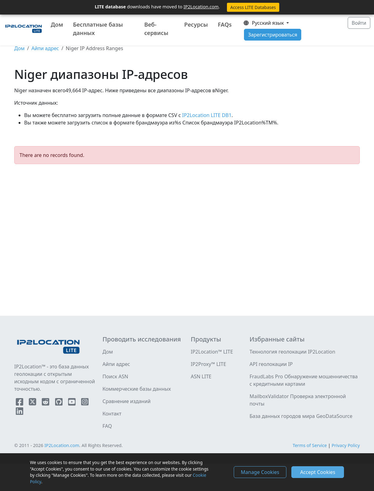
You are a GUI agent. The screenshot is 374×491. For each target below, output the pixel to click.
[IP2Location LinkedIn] (19, 412)
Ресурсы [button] (196, 24)
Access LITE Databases (253, 7)
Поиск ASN (115, 376)
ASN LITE (201, 376)
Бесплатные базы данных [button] (98, 29)
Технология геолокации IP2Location (292, 351)
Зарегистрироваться (272, 34)
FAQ (107, 426)
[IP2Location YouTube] (72, 403)
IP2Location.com (201, 6)
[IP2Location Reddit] (46, 403)
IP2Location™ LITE (212, 351)
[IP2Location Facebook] (20, 403)
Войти (359, 23)
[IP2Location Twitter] (33, 403)
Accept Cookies (317, 472)
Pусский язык (264, 23)
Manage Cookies (260, 472)
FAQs (225, 24)
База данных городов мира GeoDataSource (301, 416)
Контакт (111, 413)
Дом (57, 24)
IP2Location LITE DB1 (206, 115)
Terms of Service (310, 445)
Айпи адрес (45, 48)
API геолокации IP (271, 364)
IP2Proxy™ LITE (208, 364)
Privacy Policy (346, 445)
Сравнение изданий (126, 401)
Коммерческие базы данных (136, 388)
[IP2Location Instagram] (85, 403)
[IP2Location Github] (59, 403)
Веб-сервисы (156, 29)
